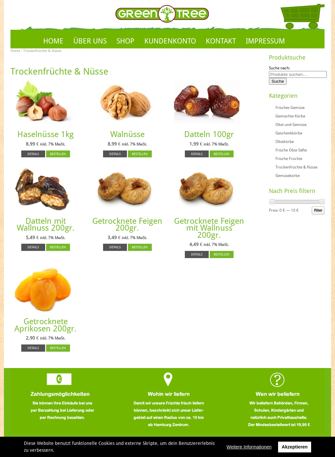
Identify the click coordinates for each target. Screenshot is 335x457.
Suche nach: (279, 68)
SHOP (125, 41)
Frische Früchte (288, 158)
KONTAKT (221, 41)
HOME (53, 41)
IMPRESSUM (265, 41)
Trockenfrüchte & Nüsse (296, 167)
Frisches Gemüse (290, 107)
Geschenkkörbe (288, 133)
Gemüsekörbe (287, 175)
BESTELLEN (58, 154)
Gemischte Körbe (290, 116)
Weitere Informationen (249, 446)
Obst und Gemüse (291, 124)
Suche (278, 81)
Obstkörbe (284, 141)
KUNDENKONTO (170, 41)
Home (15, 51)
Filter (318, 210)
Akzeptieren (295, 446)
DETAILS (33, 154)
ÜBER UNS (90, 41)
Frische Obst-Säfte (291, 150)
